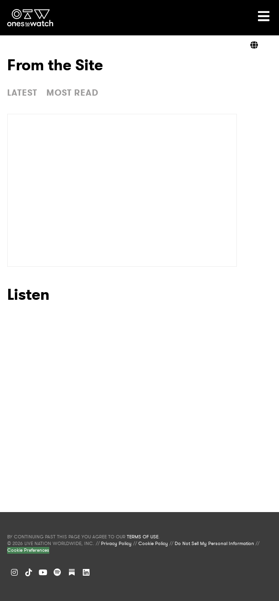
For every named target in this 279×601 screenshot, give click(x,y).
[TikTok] (29, 572)
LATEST (22, 93)
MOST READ (72, 93)
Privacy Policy (116, 543)
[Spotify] (57, 572)
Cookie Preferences (28, 550)
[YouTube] (43, 572)
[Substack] (72, 572)
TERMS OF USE (142, 537)
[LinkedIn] (86, 572)
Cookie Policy (153, 543)
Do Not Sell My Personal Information (214, 543)
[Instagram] (14, 572)
